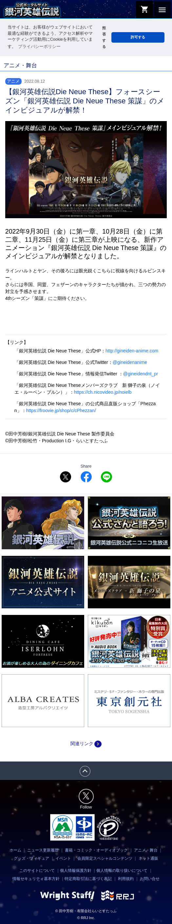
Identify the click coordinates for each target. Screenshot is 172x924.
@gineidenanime (130, 362)
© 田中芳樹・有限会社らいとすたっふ (86, 911)
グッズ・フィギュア (31, 858)
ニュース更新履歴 (43, 850)
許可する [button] (138, 37)
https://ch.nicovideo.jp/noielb (103, 392)
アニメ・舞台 (146, 850)
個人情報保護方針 (75, 870)
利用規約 (126, 878)
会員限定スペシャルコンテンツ (104, 858)
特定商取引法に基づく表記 (88, 878)
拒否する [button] (104, 37)
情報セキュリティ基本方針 (36, 878)
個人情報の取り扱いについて (121, 870)
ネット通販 (148, 858)
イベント (63, 858)
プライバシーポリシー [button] (39, 46)
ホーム (15, 850)
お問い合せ (150, 878)
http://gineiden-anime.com (131, 350)
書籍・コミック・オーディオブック (96, 850)
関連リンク (85, 743)
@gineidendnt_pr (140, 373)
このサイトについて (37, 870)
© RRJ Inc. (86, 917)
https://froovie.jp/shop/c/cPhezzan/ (61, 410)
